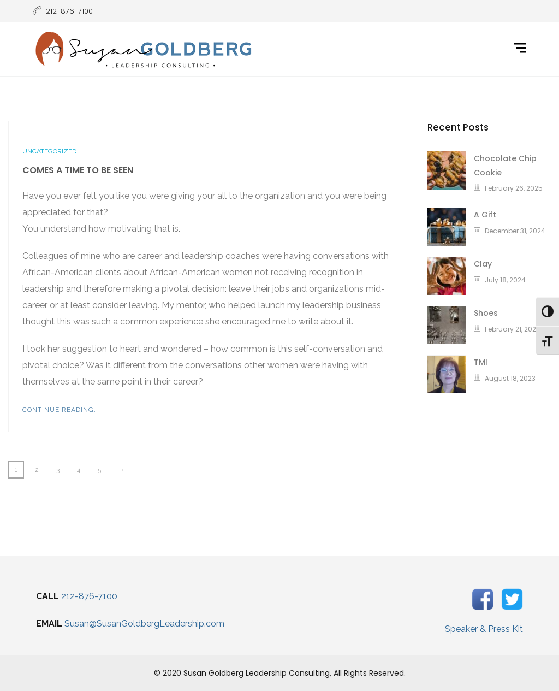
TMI (480, 362)
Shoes (486, 313)
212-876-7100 (89, 596)
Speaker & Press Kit (484, 629)
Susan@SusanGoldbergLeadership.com (144, 623)
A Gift (485, 214)
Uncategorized (49, 151)
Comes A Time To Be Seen (77, 170)
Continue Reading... (61, 410)
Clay (483, 263)
